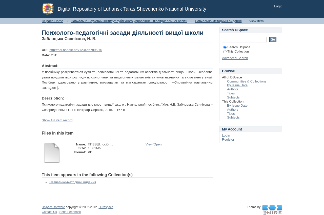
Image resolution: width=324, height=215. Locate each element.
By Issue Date (237, 85)
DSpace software (53, 207)
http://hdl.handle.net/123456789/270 (75, 50)
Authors (232, 89)
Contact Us (49, 212)
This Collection (236, 51)
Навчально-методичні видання (218, 21)
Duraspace (105, 207)
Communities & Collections (246, 81)
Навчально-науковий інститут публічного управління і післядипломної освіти (129, 21)
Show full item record (57, 120)
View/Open (153, 144)
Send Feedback (70, 212)
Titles (231, 93)
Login (278, 6)
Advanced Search (235, 58)
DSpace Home (52, 21)
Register (228, 139)
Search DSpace (236, 47)
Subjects (233, 97)
